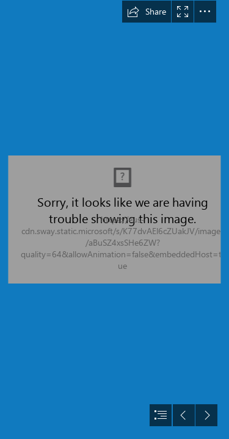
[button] (146, 12)
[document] (114, 219)
